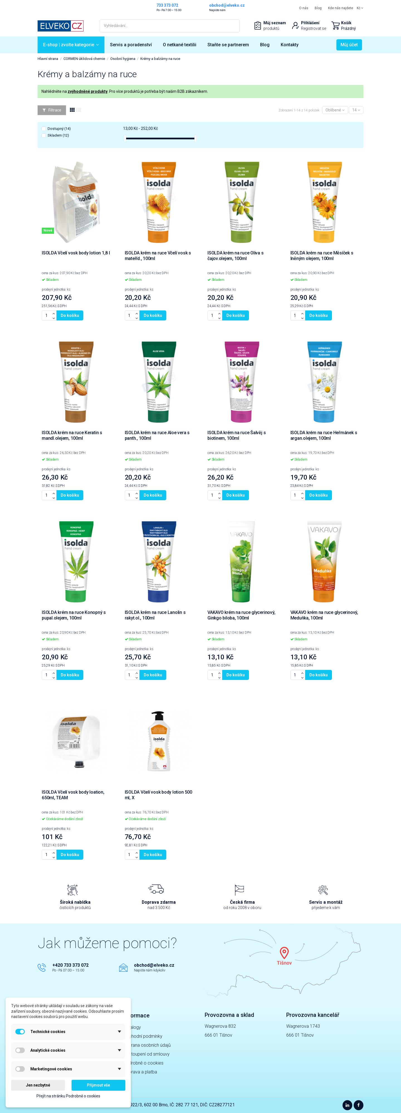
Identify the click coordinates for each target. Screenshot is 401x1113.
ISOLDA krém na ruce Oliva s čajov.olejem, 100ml (235, 255)
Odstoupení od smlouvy (146, 1054)
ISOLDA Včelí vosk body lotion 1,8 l (76, 253)
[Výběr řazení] (335, 110)
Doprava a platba (140, 1072)
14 (356, 110)
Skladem (58, 135)
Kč (360, 8)
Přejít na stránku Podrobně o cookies (68, 1096)
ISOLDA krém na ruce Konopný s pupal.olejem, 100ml (74, 615)
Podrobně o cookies (143, 1063)
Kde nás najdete (340, 8)
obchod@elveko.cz (154, 965)
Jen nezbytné (38, 1085)
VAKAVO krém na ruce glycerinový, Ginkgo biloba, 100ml (241, 615)
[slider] (125, 138)
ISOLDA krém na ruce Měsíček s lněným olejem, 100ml (321, 255)
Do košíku (70, 315)
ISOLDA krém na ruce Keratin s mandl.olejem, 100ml (72, 435)
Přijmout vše (98, 1085)
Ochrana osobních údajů (147, 1045)
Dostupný (59, 129)
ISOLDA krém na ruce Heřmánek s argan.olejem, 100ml (323, 435)
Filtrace (52, 110)
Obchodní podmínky (142, 1036)
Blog (318, 8)
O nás (303, 8)
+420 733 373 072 (70, 965)
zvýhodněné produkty (87, 91)
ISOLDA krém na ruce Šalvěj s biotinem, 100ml (236, 435)
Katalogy (132, 1027)
